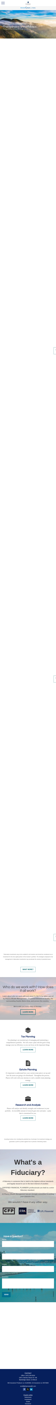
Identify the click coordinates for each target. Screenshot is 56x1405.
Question (5, 1277)
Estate (28, 1401)
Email (4, 1252)
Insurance (28, 1403)
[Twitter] (27, 1389)
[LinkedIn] (31, 1389)
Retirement (28, 1397)
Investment (28, 1399)
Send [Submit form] (6, 1294)
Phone (4, 1264)
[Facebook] (24, 1389)
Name (4, 1239)
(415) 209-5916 (30, 1375)
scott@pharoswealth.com (28, 1386)
